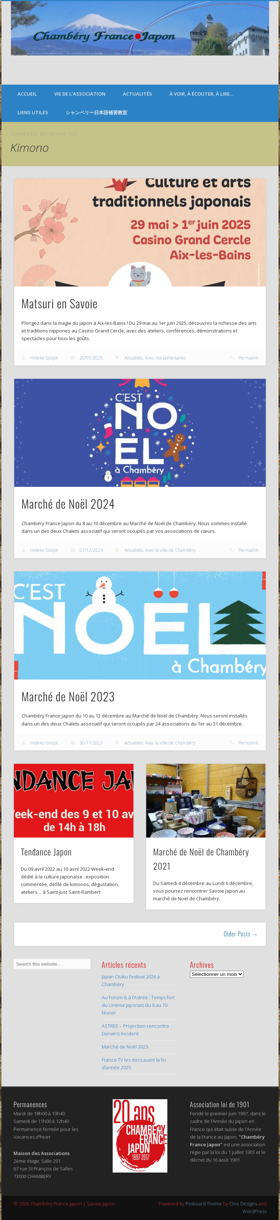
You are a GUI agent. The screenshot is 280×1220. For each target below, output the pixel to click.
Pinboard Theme (204, 1203)
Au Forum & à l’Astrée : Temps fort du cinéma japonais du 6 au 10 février (138, 1005)
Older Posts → (241, 934)
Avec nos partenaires (165, 358)
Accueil (27, 94)
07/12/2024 (91, 550)
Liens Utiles (33, 112)
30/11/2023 (91, 743)
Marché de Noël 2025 (125, 1046)
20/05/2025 (91, 358)
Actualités (137, 94)
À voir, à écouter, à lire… (201, 94)
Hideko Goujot (44, 358)
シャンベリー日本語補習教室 (96, 112)
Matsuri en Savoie (60, 303)
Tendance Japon (46, 851)
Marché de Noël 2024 (68, 503)
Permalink (248, 358)
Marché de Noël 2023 (68, 696)
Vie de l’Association (79, 94)
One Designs (243, 1203)
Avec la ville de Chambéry (170, 550)
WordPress (254, 1211)
